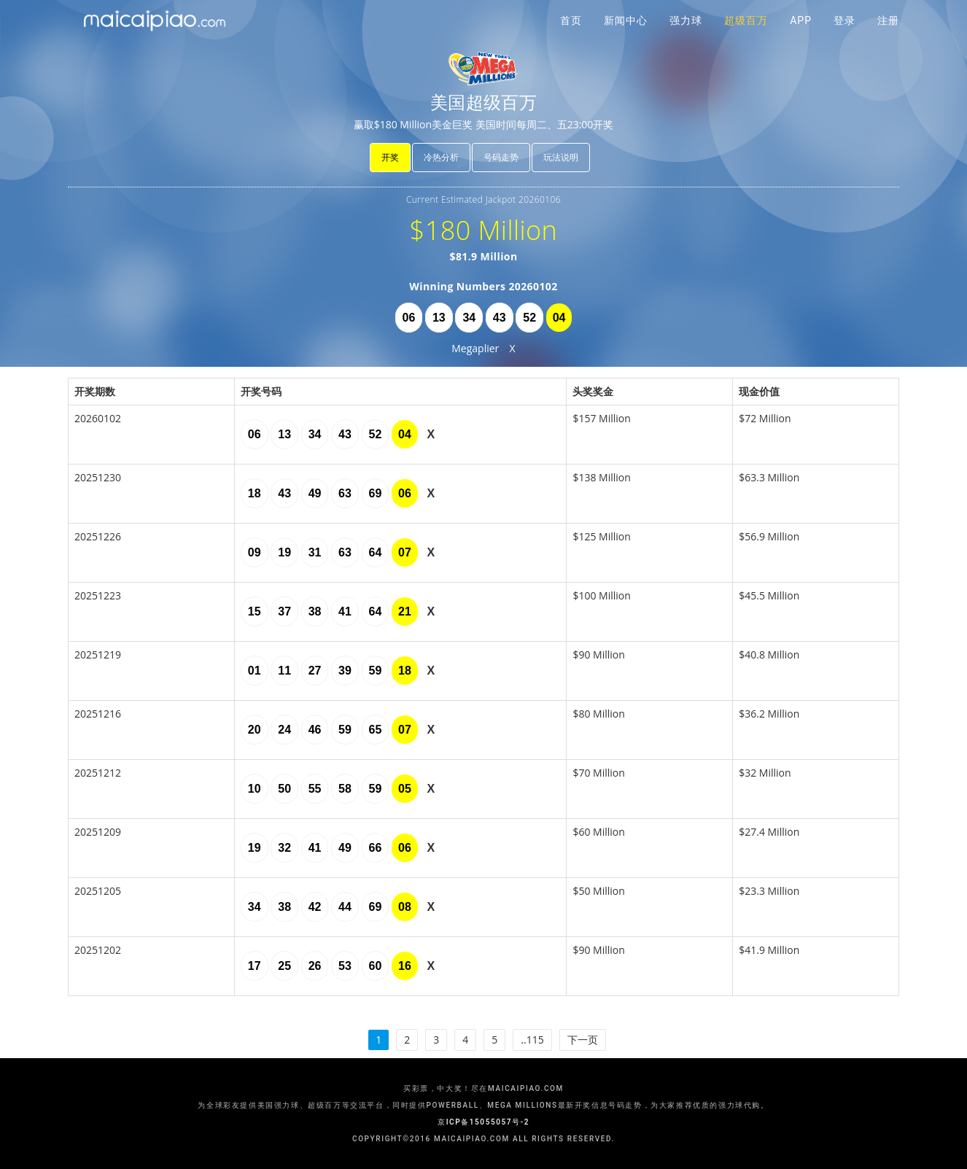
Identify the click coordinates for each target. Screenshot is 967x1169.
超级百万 (746, 36)
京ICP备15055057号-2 (483, 1122)
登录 (844, 36)
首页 (571, 36)
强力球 (685, 36)
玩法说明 (560, 157)
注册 (888, 36)
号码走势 (501, 157)
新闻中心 (626, 36)
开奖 (390, 157)
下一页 (582, 1039)
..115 (532, 1039)
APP (801, 36)
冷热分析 (441, 157)
